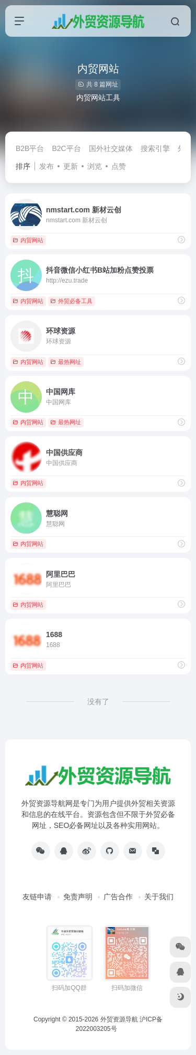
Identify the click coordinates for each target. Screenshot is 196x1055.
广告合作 (118, 896)
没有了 (98, 701)
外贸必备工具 (71, 301)
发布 (46, 166)
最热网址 (65, 362)
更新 (70, 166)
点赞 (118, 166)
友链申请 (37, 896)
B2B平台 (30, 148)
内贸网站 (28, 240)
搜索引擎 (155, 148)
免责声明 (78, 896)
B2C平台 (66, 148)
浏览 (94, 166)
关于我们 (159, 896)
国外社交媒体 (111, 148)
